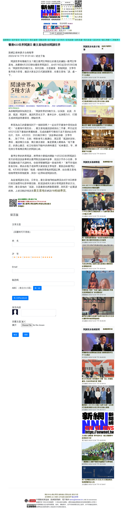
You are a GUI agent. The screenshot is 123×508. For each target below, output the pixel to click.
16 (66, 11)
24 (68, 14)
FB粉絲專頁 (58, 190)
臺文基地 (39, 190)
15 (64, 11)
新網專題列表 (108, 162)
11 (69, 9)
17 (68, 11)
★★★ (27, 257)
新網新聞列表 (108, 329)
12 (72, 9)
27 (73, 14)
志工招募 (55, 497)
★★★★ (36, 257)
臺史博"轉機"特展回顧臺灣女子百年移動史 (97, 125)
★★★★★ (47, 257)
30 (66, 16)
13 (73, 9)
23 (66, 14)
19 (72, 11)
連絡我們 (68, 497)
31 (68, 16)
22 (64, 14)
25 (70, 14)
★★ (20, 257)
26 (72, 14)
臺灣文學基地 (39, 204)
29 (64, 16)
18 (70, 11)
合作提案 (61, 497)
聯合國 (46, 204)
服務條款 (61, 494)
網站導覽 (55, 494)
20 (73, 11)
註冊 (70, 30)
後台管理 (75, 497)
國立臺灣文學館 (28, 204)
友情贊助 (48, 497)
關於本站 (48, 494)
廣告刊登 (75, 494)
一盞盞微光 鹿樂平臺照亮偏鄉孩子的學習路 (97, 462)
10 (68, 9)
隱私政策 (68, 494)
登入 (64, 30)
